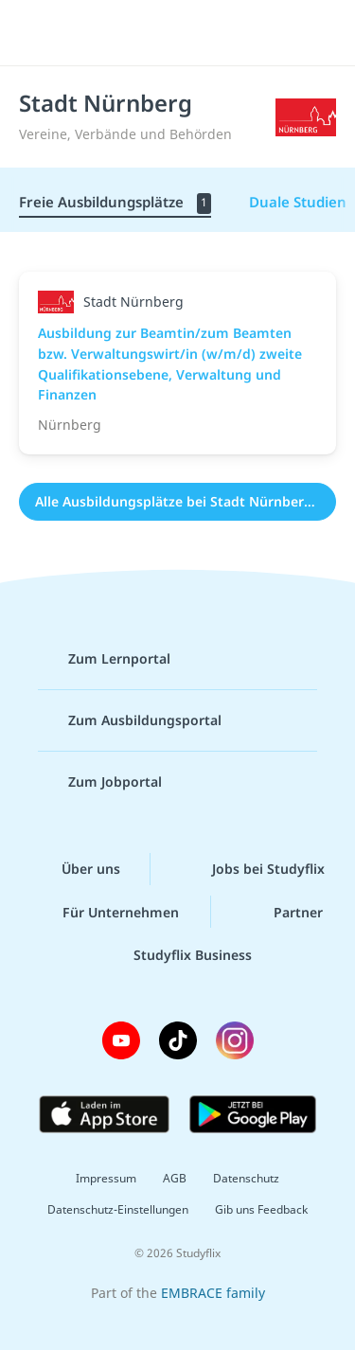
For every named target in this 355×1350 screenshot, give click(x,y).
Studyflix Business (177, 955)
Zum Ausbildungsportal (130, 720)
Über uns (75, 869)
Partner (283, 911)
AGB (174, 1178)
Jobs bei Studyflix (253, 869)
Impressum (106, 1178)
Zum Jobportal (100, 782)
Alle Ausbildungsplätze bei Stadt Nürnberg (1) (184, 501)
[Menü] (39, 33)
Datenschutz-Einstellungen (117, 1209)
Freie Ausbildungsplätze (115, 203)
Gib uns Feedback (261, 1209)
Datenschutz (246, 1178)
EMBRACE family (213, 1293)
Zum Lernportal (104, 658)
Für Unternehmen (105, 911)
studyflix (194, 33)
